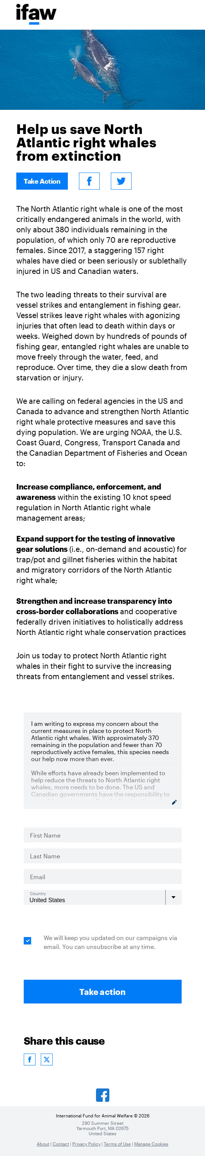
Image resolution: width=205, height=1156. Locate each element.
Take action (102, 991)
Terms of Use (117, 1143)
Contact (61, 1143)
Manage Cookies (151, 1143)
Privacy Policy (86, 1143)
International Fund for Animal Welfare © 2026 (102, 1115)
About (43, 1143)
